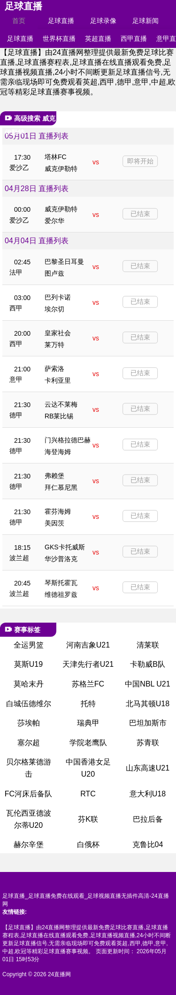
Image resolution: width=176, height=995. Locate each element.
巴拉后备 (148, 819)
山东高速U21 (147, 768)
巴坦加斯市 (148, 723)
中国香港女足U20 (88, 768)
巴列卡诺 (58, 297)
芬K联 (88, 819)
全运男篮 (29, 645)
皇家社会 (58, 333)
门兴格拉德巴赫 (68, 440)
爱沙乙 (19, 167)
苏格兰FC (88, 684)
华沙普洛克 (61, 559)
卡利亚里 (58, 380)
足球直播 (23, 6)
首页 (18, 20)
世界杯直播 (59, 38)
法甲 (16, 272)
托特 (88, 704)
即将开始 (140, 161)
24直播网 (59, 974)
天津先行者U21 (88, 664)
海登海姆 (58, 451)
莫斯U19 (28, 664)
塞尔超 (28, 743)
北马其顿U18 (147, 704)
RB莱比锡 (59, 416)
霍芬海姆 (58, 511)
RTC (88, 794)
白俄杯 (88, 844)
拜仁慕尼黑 (61, 487)
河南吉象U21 (88, 645)
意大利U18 (148, 794)
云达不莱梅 (61, 404)
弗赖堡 (54, 475)
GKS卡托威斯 (65, 547)
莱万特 (54, 344)
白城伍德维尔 (28, 704)
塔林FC (56, 157)
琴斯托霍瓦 (61, 582)
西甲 (16, 308)
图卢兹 (54, 273)
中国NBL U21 (147, 684)
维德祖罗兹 (61, 594)
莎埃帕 (28, 723)
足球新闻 (145, 20)
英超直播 (98, 38)
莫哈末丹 (29, 684)
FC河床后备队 (28, 794)
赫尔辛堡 (29, 844)
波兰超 (19, 558)
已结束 (140, 213)
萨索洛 (54, 368)
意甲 (16, 379)
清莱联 (148, 645)
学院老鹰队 (88, 743)
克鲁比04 (147, 844)
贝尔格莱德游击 (28, 768)
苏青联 (148, 743)
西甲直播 (134, 38)
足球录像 (103, 20)
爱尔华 (54, 220)
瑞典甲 (88, 723)
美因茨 (54, 523)
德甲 (16, 415)
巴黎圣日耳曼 (64, 261)
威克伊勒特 (61, 168)
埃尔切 (54, 309)
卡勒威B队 (147, 664)
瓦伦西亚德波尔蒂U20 (28, 819)
